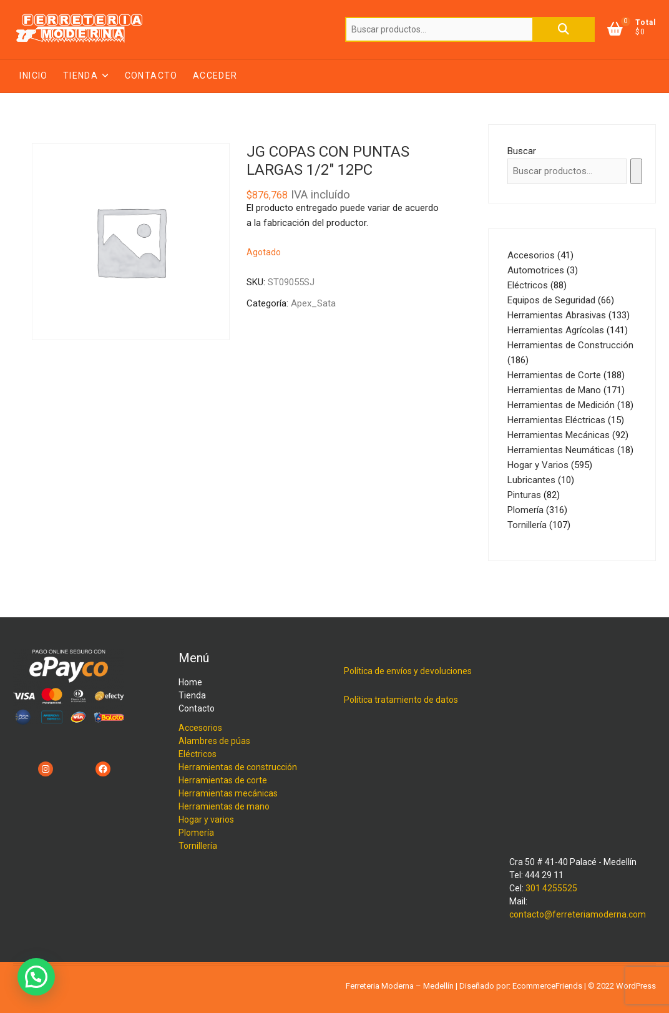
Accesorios (200, 728)
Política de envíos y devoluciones (408, 671)
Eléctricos (197, 754)
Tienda (80, 76)
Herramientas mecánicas (228, 793)
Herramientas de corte (222, 780)
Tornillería (197, 846)
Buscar (563, 29)
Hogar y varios (206, 820)
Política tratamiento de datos (401, 700)
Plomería (196, 833)
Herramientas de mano (224, 806)
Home (190, 682)
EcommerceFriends (547, 986)
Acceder (215, 76)
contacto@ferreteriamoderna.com (577, 914)
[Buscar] (636, 171)
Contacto (151, 76)
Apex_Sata (313, 303)
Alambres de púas (214, 741)
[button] (36, 977)
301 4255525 (551, 888)
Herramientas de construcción (237, 767)
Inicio (33, 76)
